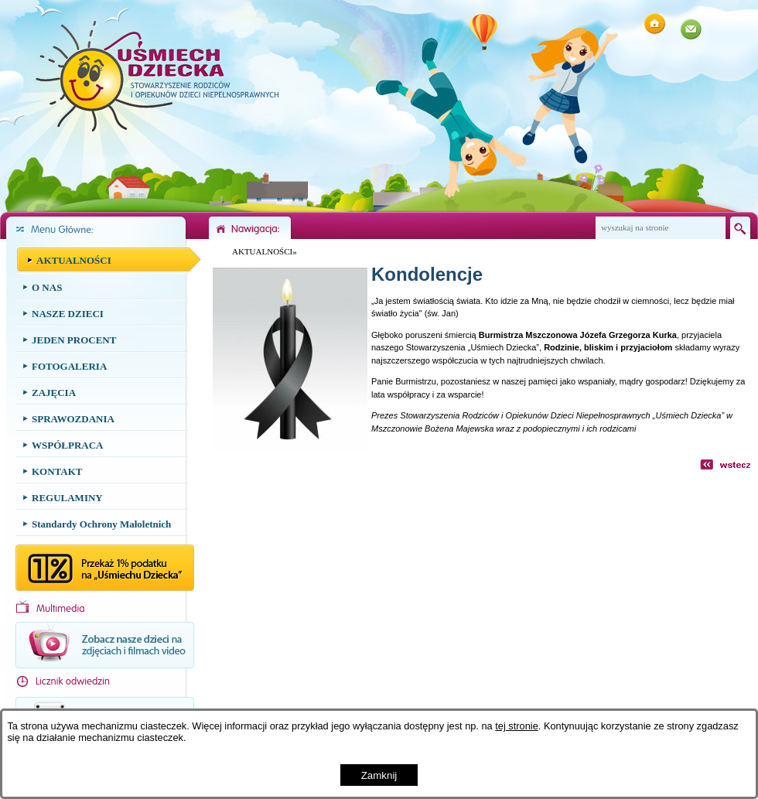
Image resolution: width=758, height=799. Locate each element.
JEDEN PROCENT (74, 340)
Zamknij (379, 775)
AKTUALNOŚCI (73, 260)
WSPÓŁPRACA (67, 445)
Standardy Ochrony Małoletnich (101, 524)
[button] (290, 448)
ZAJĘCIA (54, 392)
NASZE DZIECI (68, 313)
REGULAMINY (67, 498)
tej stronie (516, 726)
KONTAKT (57, 471)
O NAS (47, 287)
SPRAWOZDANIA (73, 419)
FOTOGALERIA (69, 366)
